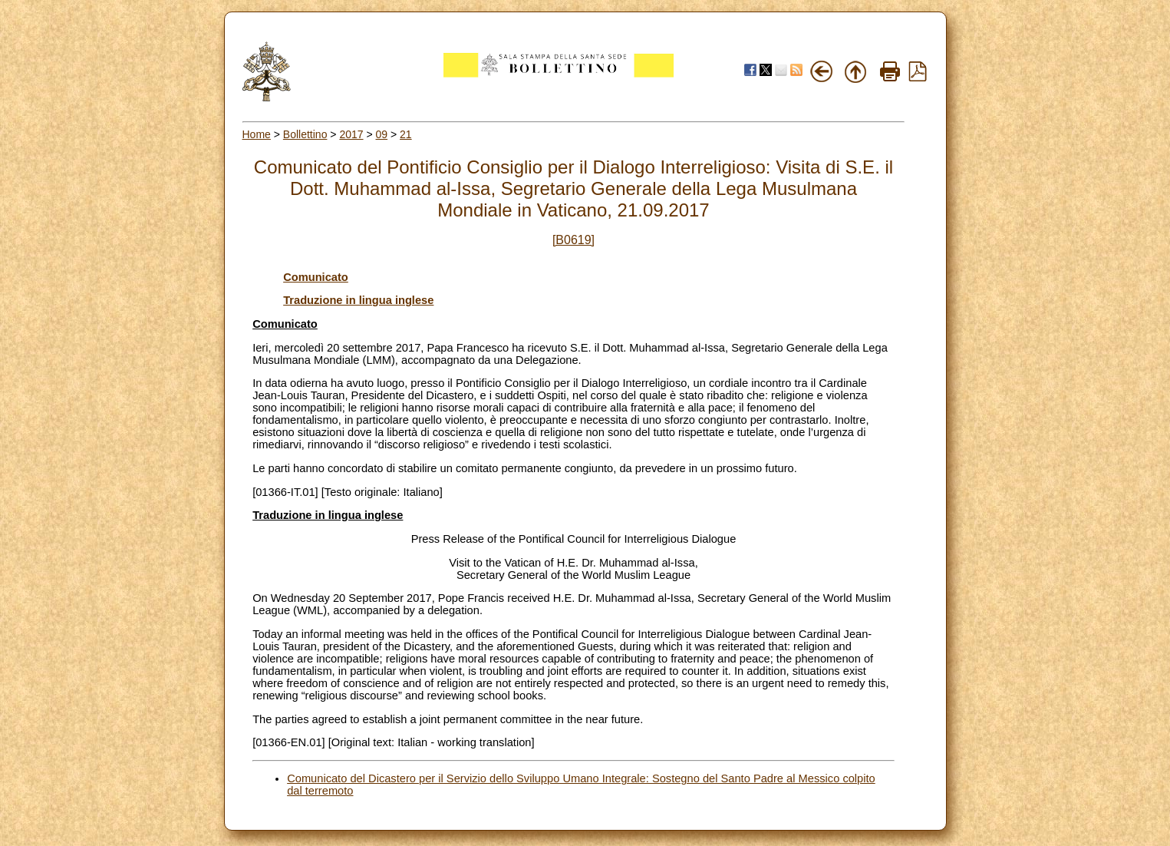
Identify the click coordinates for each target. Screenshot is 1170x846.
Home (256, 134)
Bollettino (305, 134)
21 (406, 134)
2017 (351, 134)
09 (382, 134)
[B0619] (573, 239)
